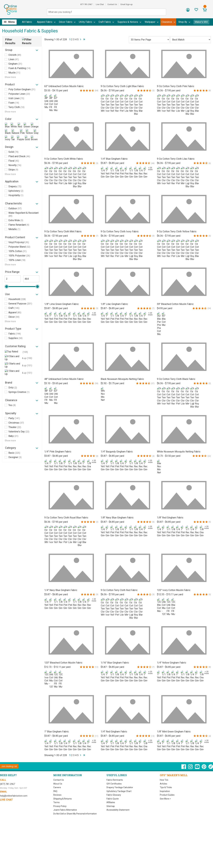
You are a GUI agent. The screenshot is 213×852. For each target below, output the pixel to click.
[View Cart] (205, 10)
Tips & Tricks (166, 787)
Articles (163, 784)
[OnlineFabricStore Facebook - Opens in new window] (183, 768)
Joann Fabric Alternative (65, 810)
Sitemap (110, 806)
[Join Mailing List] (9, 766)
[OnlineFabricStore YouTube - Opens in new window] (197, 768)
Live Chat (100, 4)
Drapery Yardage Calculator (119, 787)
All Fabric (27, 21)
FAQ (55, 791)
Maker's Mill (201, 21)
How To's (164, 780)
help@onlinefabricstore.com (13, 796)
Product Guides (167, 795)
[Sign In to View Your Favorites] (196, 10)
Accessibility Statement (117, 810)
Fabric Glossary (113, 795)
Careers (57, 787)
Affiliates (110, 802)
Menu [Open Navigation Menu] (11, 21)
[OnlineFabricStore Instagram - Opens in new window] (190, 768)
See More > (165, 798)
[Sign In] (188, 11)
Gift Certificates (114, 784)
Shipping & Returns (62, 798)
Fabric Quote (112, 798)
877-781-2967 (86, 4)
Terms (56, 802)
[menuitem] (10, 22)
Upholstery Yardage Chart (118, 791)
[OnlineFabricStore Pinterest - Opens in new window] (204, 768)
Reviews (57, 795)
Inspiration (165, 791)
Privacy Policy (59, 806)
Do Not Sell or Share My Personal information (75, 813)
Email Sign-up (127, 4)
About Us (57, 784)
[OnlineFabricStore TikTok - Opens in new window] (210, 768)
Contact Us (112, 4)
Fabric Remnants (114, 780)
